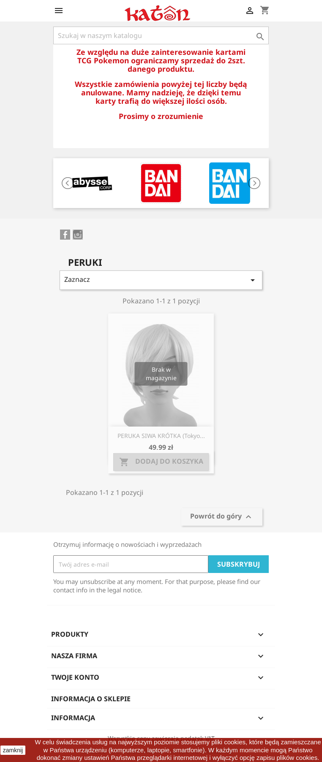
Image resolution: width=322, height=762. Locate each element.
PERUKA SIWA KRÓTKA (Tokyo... (161, 436)
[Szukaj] (161, 35)
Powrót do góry (222, 517)
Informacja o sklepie (91, 698)
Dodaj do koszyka (161, 462)
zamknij (13, 750)
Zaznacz (161, 280)
